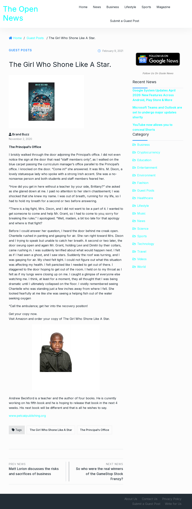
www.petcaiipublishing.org (27, 416)
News (97, 7)
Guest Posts (35, 38)
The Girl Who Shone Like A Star (51, 430)
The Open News (20, 13)
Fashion (142, 183)
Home (83, 7)
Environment (146, 175)
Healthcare (145, 198)
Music (141, 213)
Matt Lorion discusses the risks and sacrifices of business (36, 469)
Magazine (163, 7)
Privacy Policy (171, 499)
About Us (130, 499)
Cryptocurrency (148, 152)
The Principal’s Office (94, 430)
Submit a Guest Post (124, 21)
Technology (145, 244)
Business (112, 7)
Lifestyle (130, 7)
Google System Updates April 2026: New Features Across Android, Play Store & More (154, 95)
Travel (141, 251)
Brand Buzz (19, 134)
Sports (146, 7)
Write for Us (173, 504)
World (141, 267)
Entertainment (147, 167)
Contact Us (149, 499)
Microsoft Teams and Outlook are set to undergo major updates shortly (157, 112)
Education (144, 160)
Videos (142, 259)
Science (142, 228)
